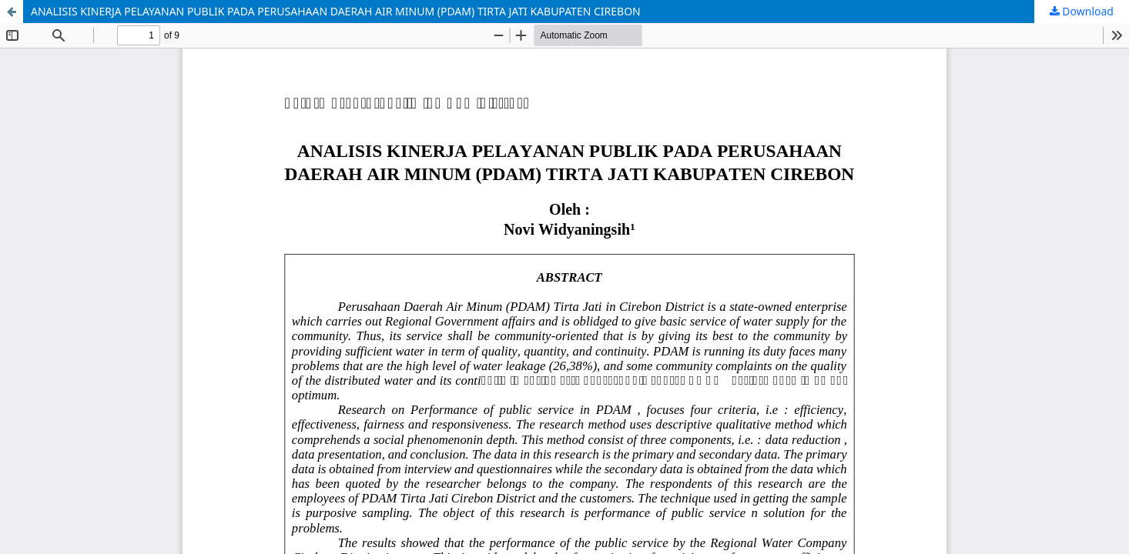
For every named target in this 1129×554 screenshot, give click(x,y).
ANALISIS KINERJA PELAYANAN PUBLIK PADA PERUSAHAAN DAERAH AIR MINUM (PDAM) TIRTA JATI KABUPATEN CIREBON (336, 11)
